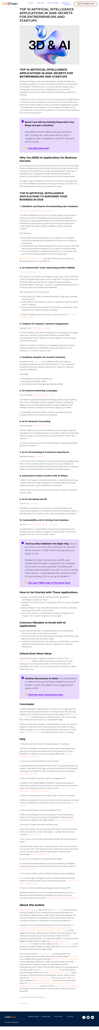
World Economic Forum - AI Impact (41, 526)
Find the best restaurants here (45, 696)
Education (34, 930)
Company (68, 4)
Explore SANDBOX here (32, 260)
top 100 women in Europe (60, 974)
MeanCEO (56, 912)
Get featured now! (38, 150)
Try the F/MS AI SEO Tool (30, 274)
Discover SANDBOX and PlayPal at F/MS (37, 213)
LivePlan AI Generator (42, 428)
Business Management (50, 930)
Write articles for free (39, 856)
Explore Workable (27, 871)
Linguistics (24, 930)
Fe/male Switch (45, 955)
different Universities (44, 982)
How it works (53, 3)
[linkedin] (92, 1022)
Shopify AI (40, 458)
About (31, 3)
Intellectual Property (45, 932)
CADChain (73, 958)
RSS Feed (70, 1020)
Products (66, 3)
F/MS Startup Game (32, 734)
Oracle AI (38, 363)
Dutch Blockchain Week (40, 980)
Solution (40, 3)
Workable (33, 505)
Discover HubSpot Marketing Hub (61, 900)
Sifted (73, 980)
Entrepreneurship (27, 932)
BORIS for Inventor (33, 1020)
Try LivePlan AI (34, 836)
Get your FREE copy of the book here (49, 584)
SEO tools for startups (49, 971)
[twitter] (83, 1022)
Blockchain (66, 930)
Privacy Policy (58, 1020)
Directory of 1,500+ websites (67, 988)
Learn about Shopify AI (65, 822)
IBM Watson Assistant (41, 330)
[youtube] (88, 1022)
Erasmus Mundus (66, 946)
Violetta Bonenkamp (29, 912)
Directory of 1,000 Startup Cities (64, 961)
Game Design (61, 932)
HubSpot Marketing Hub (44, 397)
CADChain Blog (45, 1020)
